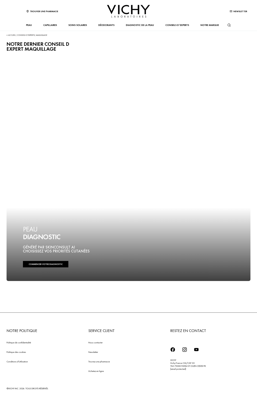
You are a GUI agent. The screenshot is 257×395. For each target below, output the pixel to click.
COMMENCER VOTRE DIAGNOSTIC (46, 264)
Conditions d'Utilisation (17, 361)
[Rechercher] (229, 25)
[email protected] (178, 368)
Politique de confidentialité (19, 342)
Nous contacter (95, 342)
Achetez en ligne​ (96, 371)
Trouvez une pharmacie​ (99, 361)
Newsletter (93, 352)
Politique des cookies (16, 352)
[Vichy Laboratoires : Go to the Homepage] (128, 11)
